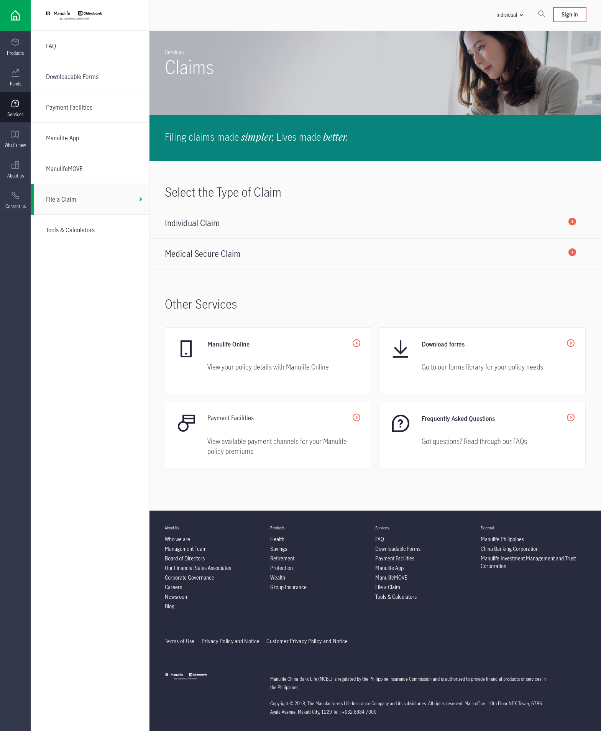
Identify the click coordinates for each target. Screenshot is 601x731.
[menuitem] (15, 47)
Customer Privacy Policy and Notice (307, 641)
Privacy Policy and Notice (231, 641)
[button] (509, 14)
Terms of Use (180, 641)
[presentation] (15, 46)
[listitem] (375, 223)
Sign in (570, 14)
